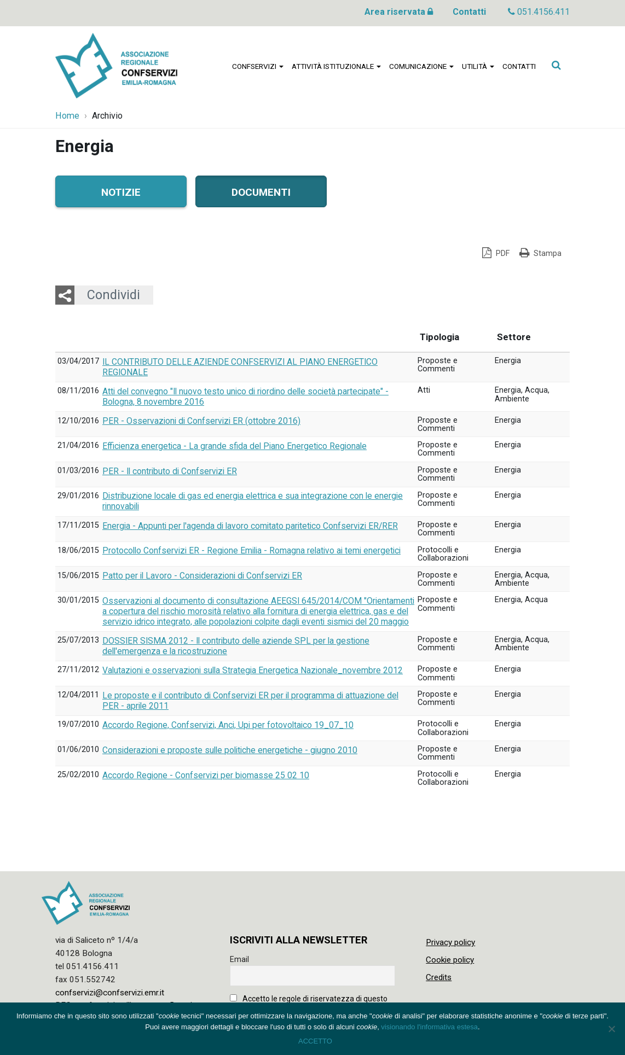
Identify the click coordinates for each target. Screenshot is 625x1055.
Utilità (478, 66)
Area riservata (398, 12)
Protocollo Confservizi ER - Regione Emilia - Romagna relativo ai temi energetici (251, 551)
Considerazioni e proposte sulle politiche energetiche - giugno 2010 (229, 750)
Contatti (469, 12)
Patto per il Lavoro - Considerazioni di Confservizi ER (202, 576)
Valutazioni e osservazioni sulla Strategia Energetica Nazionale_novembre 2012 (252, 670)
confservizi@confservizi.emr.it (109, 993)
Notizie (121, 191)
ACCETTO (315, 1041)
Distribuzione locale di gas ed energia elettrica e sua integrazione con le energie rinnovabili (252, 501)
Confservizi (257, 66)
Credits (439, 977)
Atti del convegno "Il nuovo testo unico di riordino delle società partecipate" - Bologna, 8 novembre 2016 (245, 397)
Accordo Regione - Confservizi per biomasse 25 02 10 (205, 775)
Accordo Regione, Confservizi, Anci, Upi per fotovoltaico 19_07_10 (228, 725)
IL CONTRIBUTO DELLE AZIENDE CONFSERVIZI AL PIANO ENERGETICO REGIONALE (240, 367)
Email (239, 959)
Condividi (113, 294)
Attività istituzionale (336, 66)
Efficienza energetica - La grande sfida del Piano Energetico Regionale (234, 446)
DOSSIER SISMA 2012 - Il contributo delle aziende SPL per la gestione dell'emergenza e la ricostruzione (235, 646)
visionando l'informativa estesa (429, 1027)
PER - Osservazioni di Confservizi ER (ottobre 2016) (201, 421)
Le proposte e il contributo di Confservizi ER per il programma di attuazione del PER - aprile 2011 (250, 701)
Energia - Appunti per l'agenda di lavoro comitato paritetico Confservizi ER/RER (250, 526)
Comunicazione (421, 66)
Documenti (261, 191)
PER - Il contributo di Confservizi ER (169, 471)
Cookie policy (450, 960)
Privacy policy (450, 942)
